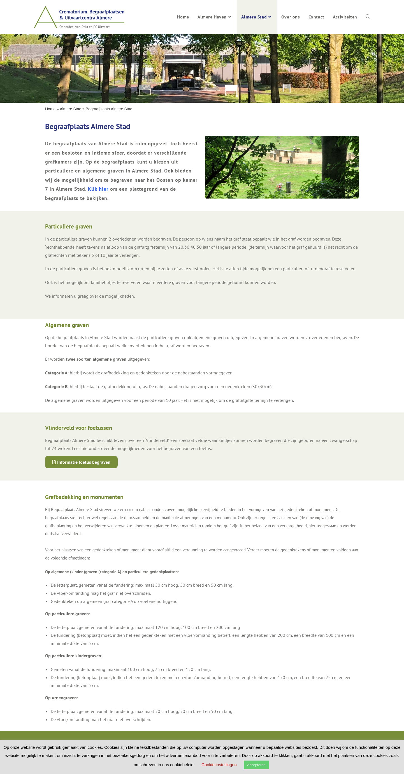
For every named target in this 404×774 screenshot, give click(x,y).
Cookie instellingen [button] (219, 764)
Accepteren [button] (256, 765)
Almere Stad (70, 109)
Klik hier (98, 189)
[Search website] (367, 17)
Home (50, 109)
